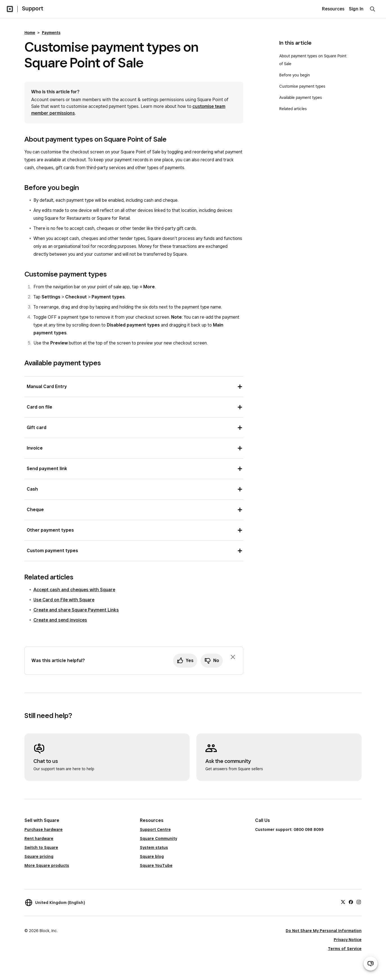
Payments (51, 32)
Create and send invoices (60, 620)
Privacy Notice (348, 939)
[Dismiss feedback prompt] (233, 657)
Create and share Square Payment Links (76, 610)
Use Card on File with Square (63, 599)
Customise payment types (302, 86)
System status (154, 847)
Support (32, 8)
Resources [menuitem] (333, 9)
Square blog (152, 856)
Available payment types (300, 97)
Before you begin (294, 75)
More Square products (46, 865)
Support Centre (155, 829)
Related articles (293, 108)
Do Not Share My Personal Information (324, 930)
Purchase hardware (43, 829)
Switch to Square (41, 847)
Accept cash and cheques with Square (74, 589)
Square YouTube (156, 865)
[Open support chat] (371, 964)
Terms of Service (345, 948)
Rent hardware (38, 838)
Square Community (158, 838)
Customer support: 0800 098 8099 (289, 829)
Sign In (356, 9)
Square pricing (38, 856)
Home (29, 32)
